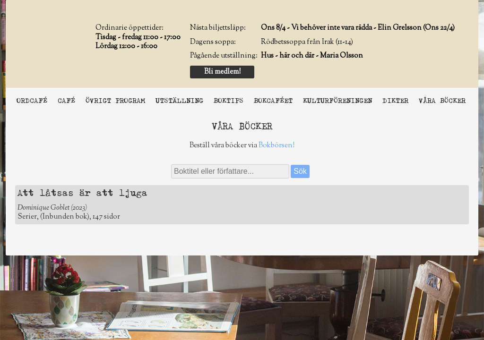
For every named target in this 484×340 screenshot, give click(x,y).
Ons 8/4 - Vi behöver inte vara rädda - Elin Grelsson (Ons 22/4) (358, 28)
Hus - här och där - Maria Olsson (312, 56)
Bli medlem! (222, 72)
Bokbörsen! (276, 146)
